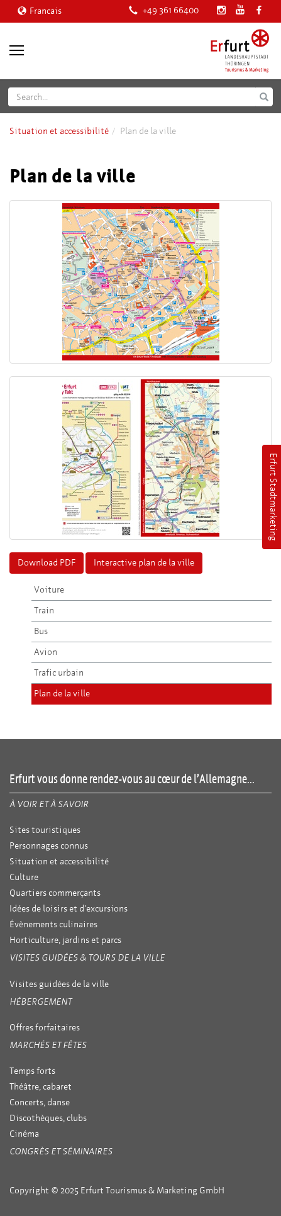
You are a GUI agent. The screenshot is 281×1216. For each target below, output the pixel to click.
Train (44, 610)
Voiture (49, 589)
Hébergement (40, 1001)
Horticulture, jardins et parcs (65, 940)
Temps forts (32, 1071)
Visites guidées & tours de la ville (87, 957)
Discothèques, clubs (48, 1118)
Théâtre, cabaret (40, 1086)
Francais (40, 11)
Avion (45, 652)
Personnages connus (48, 845)
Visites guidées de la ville (59, 984)
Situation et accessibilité (59, 131)
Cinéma (24, 1134)
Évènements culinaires (53, 924)
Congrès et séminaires (61, 1151)
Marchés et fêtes (48, 1045)
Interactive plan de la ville (144, 562)
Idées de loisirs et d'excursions (68, 908)
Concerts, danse (39, 1102)
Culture (23, 877)
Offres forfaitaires (44, 1027)
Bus (41, 631)
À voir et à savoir (49, 804)
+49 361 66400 (164, 10)
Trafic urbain (59, 672)
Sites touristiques (44, 830)
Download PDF (46, 562)
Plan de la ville (62, 693)
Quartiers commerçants (55, 893)
